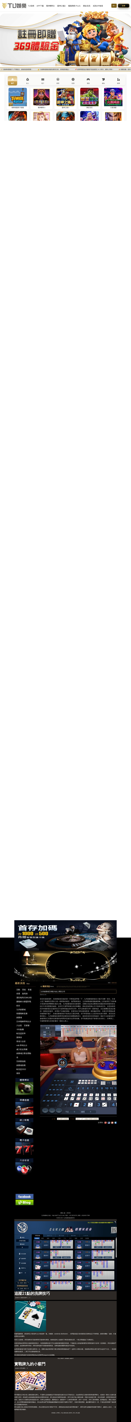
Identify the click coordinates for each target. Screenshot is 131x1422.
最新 (18, 1073)
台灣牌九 (58, 1412)
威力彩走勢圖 (21, 1049)
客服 (30, 990)
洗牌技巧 (62, 1358)
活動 (18, 990)
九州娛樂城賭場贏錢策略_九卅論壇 (95, 1001)
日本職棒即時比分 (23, 1021)
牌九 (74, 1412)
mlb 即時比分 (21, 1045)
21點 (18, 1340)
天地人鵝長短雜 (64, 1412)
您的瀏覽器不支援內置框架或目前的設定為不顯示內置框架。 (65, 60)
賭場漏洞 (67, 1358)
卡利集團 (20, 1029)
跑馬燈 (25, 994)
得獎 (18, 994)
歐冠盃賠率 (21, 1033)
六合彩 (19, 1025)
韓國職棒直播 (21, 1014)
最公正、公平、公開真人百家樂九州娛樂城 (87, 1119)
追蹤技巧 (72, 1358)
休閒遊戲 (53, 1412)
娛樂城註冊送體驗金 (23, 1055)
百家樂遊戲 (21, 1061)
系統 (24, 990)
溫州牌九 (70, 1412)
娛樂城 (19, 1018)
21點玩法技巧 (23, 1297)
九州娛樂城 (21, 1010)
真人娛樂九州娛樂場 (63, 1119)
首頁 (109, 982)
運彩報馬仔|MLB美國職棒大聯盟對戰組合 (24, 1002)
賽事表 (19, 1037)
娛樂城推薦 (21, 1065)
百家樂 (26, 1025)
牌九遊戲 (22, 1368)
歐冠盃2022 (21, 1069)
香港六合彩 (21, 1041)
